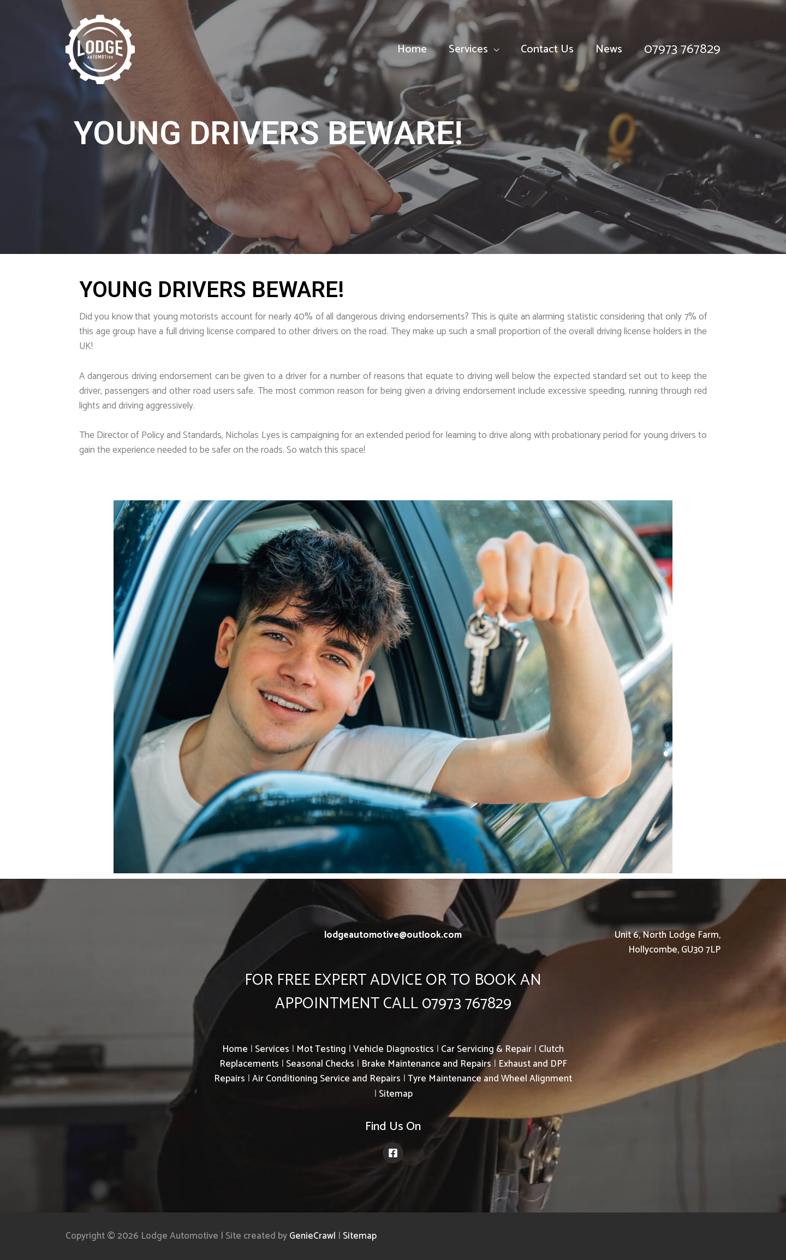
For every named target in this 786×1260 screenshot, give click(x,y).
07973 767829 (682, 49)
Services (468, 49)
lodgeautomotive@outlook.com (393, 935)
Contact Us (547, 49)
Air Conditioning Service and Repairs (326, 1078)
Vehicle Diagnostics (393, 1049)
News (609, 49)
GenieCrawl (312, 1236)
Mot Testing (321, 1049)
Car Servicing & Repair (486, 1049)
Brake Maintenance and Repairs (426, 1064)
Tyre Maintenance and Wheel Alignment (490, 1078)
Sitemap (396, 1094)
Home (412, 49)
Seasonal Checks (320, 1064)
